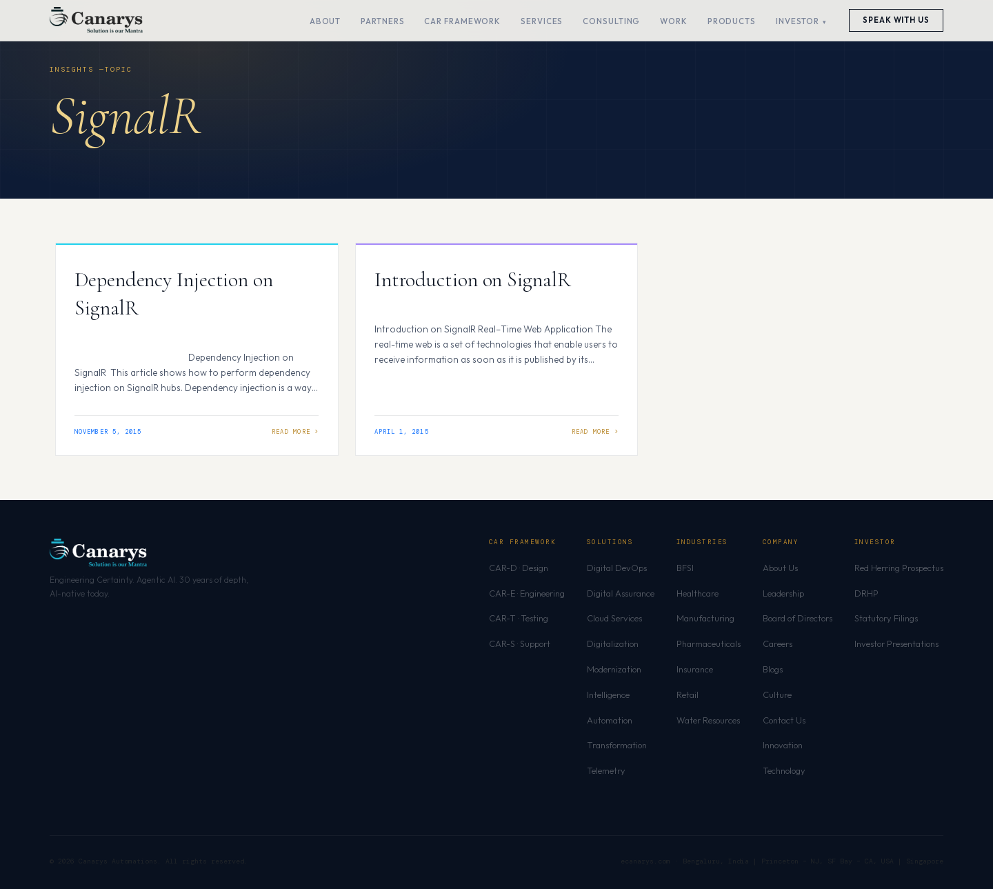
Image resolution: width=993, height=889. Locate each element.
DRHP (866, 593)
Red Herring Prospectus (898, 567)
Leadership (783, 593)
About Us (780, 567)
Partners (382, 21)
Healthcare (697, 593)
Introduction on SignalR (472, 279)
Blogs (773, 669)
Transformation (617, 744)
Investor (797, 21)
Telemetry (606, 770)
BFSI (685, 567)
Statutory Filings (886, 617)
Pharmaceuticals (708, 643)
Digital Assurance (620, 593)
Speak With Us (896, 20)
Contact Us (784, 720)
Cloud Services (614, 617)
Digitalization (613, 643)
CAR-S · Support (519, 643)
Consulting (611, 21)
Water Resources (708, 720)
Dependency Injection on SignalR (173, 294)
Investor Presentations (896, 643)
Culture (777, 694)
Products (732, 21)
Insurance (694, 669)
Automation (609, 720)
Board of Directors (797, 617)
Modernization (614, 669)
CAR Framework (462, 21)
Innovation (783, 744)
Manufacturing (705, 617)
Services (542, 21)
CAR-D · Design (518, 567)
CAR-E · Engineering (527, 593)
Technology (784, 770)
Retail (687, 694)
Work (674, 21)
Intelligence (608, 694)
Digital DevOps (617, 567)
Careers (777, 643)
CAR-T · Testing (518, 617)
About (325, 21)
